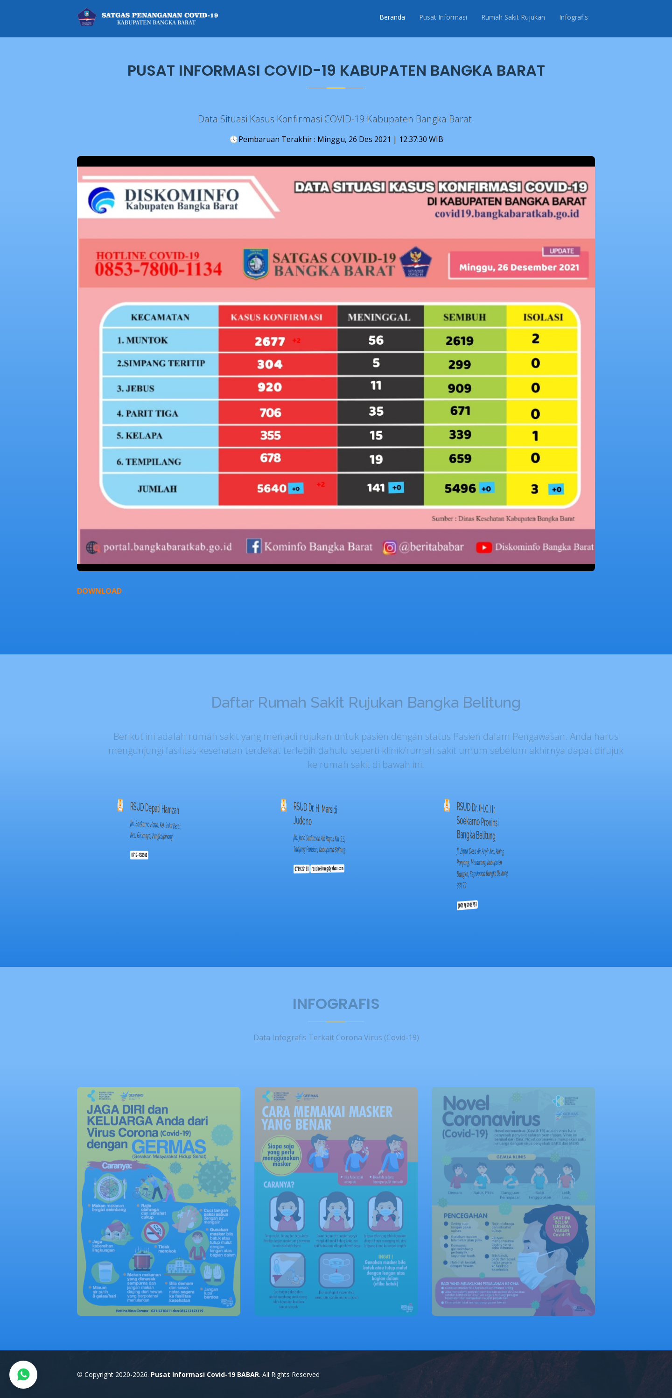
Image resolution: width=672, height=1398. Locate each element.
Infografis (573, 17)
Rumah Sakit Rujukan (513, 17)
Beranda (392, 17)
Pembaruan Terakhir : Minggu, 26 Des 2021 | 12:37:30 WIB (336, 139)
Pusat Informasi (443, 17)
